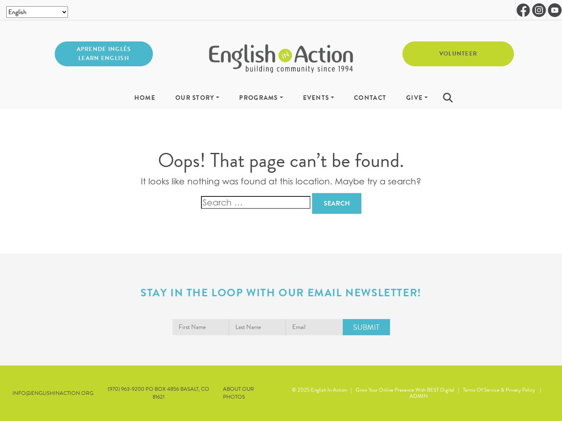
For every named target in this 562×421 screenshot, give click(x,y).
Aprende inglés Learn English (104, 54)
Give (414, 98)
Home (144, 98)
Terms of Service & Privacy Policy (499, 390)
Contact (370, 98)
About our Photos (238, 393)
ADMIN (418, 396)
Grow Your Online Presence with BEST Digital (405, 390)
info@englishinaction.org (53, 393)
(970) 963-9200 (126, 389)
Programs (258, 98)
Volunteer (458, 53)
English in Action (329, 390)
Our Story (195, 98)
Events (316, 98)
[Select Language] (37, 12)
